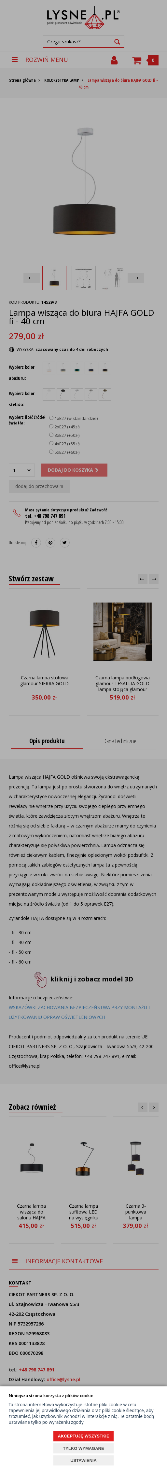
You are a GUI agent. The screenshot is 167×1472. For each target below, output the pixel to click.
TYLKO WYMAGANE (83, 1448)
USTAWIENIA (83, 1460)
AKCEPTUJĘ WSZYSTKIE (83, 1436)
